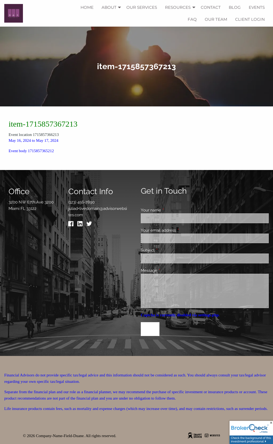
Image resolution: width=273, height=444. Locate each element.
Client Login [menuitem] (250, 19)
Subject (167, 250)
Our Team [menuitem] (216, 19)
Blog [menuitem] (235, 7)
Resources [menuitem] (178, 7)
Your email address (178, 230)
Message (168, 270)
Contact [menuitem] (211, 7)
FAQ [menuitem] (192, 19)
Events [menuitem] (257, 7)
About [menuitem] (109, 7)
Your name (170, 210)
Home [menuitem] (87, 7)
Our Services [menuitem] (141, 7)
